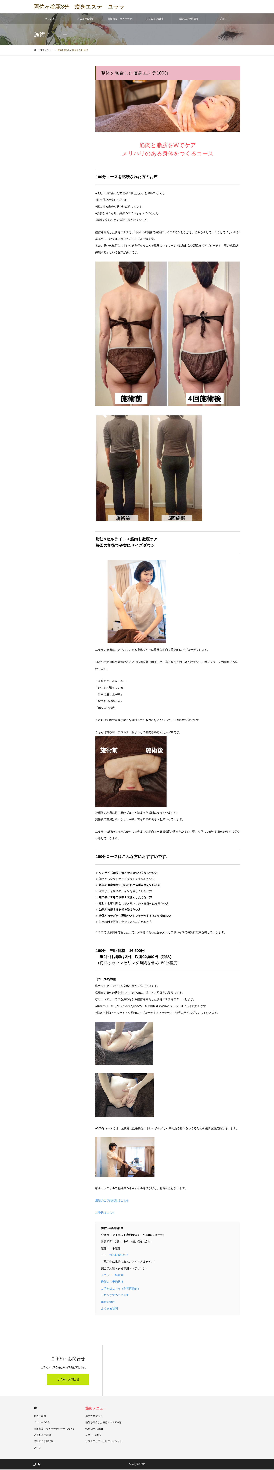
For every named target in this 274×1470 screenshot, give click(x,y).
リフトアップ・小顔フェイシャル (103, 1441)
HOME (35, 1408)
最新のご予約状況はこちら (112, 1200)
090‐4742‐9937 (118, 1255)
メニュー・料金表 (112, 1275)
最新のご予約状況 (188, 19)
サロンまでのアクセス (115, 1295)
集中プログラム (94, 1416)
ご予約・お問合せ (68, 1379)
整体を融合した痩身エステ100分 (103, 1423)
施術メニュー (95, 1409)
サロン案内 (51, 19)
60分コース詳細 (94, 1429)
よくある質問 (109, 1309)
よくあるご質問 (154, 19)
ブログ (223, 19)
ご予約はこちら (105, 1213)
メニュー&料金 (85, 19)
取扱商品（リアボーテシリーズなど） (120, 21)
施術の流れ (108, 1302)
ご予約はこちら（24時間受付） (120, 1289)
